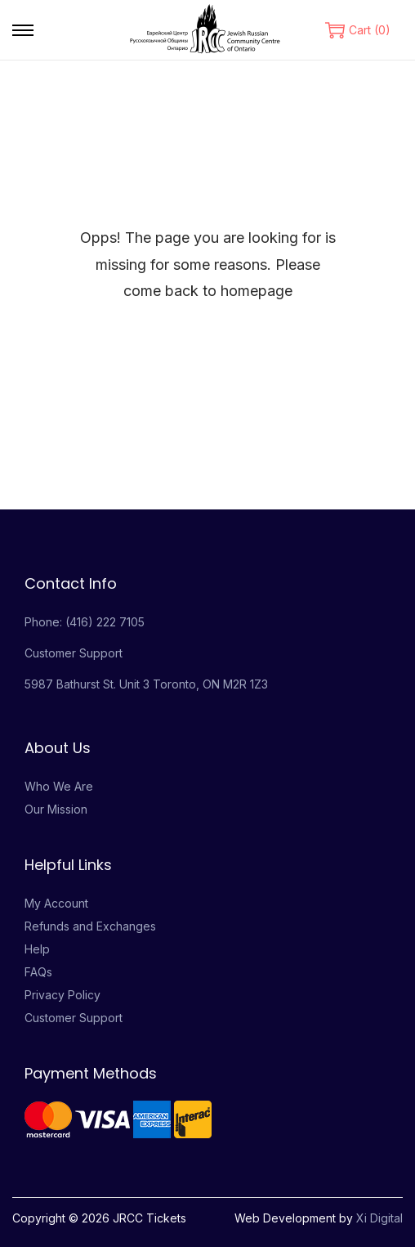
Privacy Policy (62, 995)
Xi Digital (379, 1218)
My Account (56, 903)
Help (37, 949)
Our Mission (56, 809)
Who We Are (59, 786)
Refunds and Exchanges (90, 926)
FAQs (38, 972)
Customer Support (74, 653)
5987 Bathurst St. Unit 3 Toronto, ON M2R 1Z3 (146, 684)
